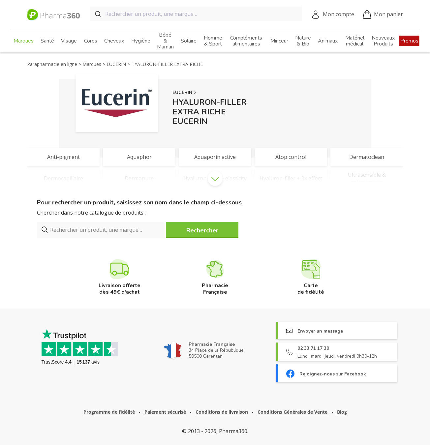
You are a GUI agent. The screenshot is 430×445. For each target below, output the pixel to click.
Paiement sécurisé (165, 412)
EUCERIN (182, 92)
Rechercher (202, 230)
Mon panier (383, 15)
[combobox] (196, 14)
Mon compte (338, 14)
